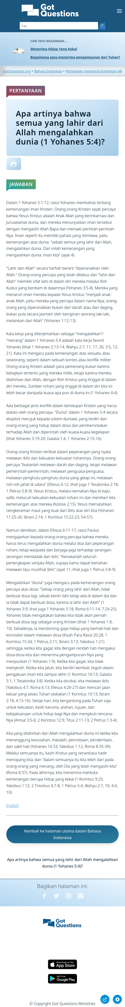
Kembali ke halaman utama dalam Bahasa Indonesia (62, 834)
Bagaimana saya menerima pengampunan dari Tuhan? (75, 57)
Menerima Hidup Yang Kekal (53, 49)
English (12, 805)
